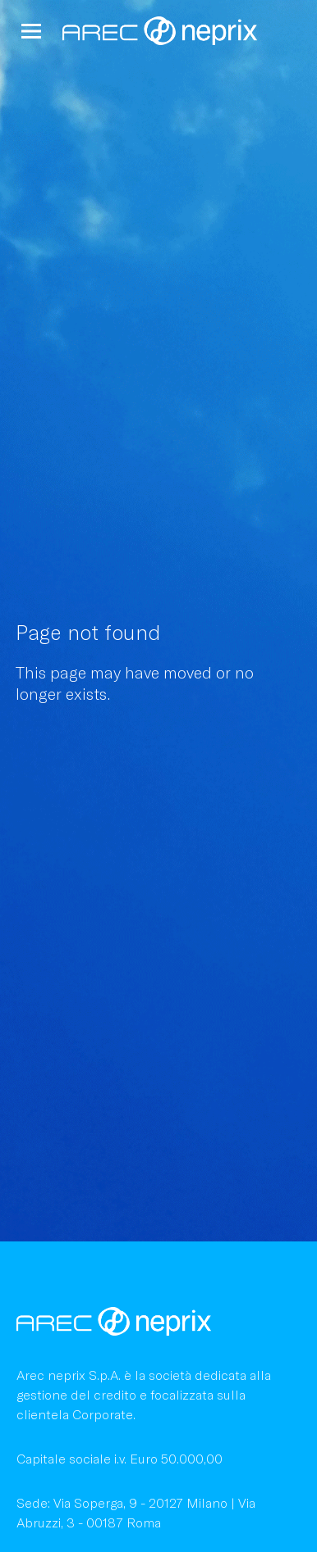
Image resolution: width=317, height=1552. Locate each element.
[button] (31, 31)
